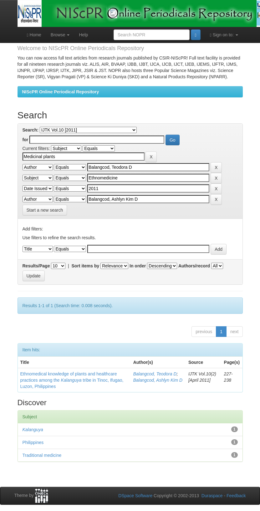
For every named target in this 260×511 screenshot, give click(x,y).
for (25, 139)
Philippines (33, 442)
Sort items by (85, 265)
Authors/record (194, 265)
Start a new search (45, 210)
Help (83, 34)
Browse (60, 34)
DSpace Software (135, 495)
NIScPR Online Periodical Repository (60, 91)
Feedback (236, 495)
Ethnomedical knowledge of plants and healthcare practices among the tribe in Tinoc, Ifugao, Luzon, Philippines (72, 380)
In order (138, 265)
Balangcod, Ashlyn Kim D (157, 380)
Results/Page (36, 265)
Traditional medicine (42, 455)
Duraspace (212, 495)
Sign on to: (224, 35)
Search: (30, 129)
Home (34, 35)
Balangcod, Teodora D (155, 373)
